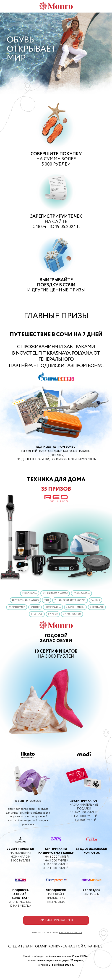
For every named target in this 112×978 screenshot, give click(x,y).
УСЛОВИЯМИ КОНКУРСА (70, 932)
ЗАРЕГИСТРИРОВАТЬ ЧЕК (56, 920)
